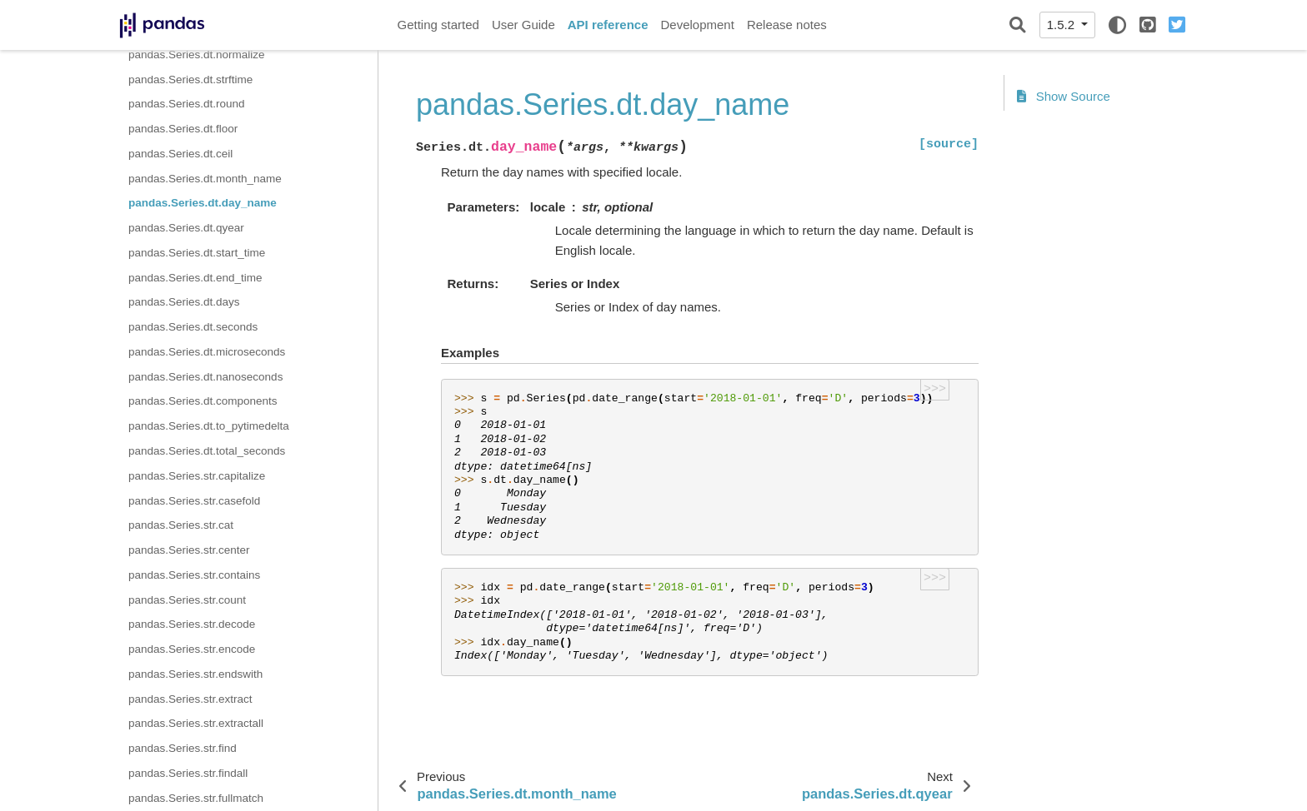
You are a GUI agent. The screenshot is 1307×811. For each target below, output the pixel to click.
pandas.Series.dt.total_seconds (206, 451)
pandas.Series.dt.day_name (202, 203)
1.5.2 (1063, 24)
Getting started (438, 24)
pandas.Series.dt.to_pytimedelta (208, 426)
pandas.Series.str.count (187, 600)
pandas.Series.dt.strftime (190, 79)
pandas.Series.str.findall (188, 773)
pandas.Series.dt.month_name (205, 178)
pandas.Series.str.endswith (195, 674)
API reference (608, 24)
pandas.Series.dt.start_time (196, 252)
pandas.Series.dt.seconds (193, 327)
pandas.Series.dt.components (203, 401)
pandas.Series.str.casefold (194, 501)
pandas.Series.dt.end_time (195, 277)
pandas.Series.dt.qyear (186, 227)
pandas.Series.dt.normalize (196, 54)
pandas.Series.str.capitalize (196, 476)
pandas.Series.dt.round (186, 103)
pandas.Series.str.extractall (195, 723)
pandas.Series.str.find (182, 748)
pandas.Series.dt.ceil (180, 153)
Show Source (1063, 96)
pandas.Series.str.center (189, 550)
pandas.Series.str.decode (191, 624)
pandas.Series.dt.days (184, 302)
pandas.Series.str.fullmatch (195, 798)
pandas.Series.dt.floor (183, 128)
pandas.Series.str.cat (180, 525)
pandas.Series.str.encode (191, 649)
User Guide (523, 24)
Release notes (787, 24)
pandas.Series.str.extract (190, 699)
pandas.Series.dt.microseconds (206, 352)
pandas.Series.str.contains (194, 575)
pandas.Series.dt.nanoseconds (205, 377)
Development (697, 24)
